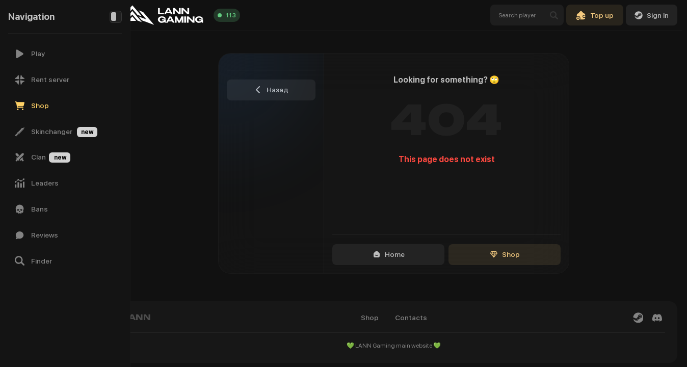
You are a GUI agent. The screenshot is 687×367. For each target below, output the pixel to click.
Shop (519, 254)
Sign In (652, 15)
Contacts (425, 317)
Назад (286, 90)
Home (403, 254)
